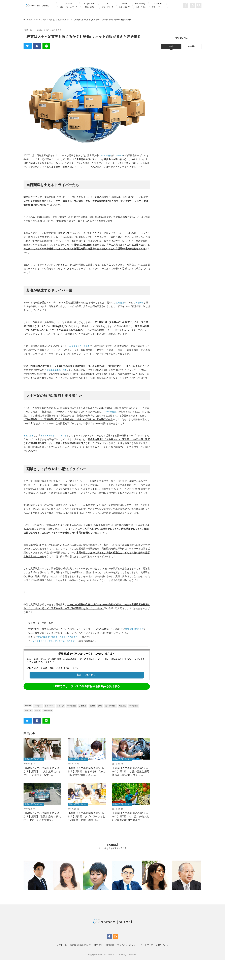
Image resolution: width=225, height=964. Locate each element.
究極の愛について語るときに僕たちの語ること (61, 640)
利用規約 (110, 949)
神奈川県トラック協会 (80, 346)
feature (158, 5)
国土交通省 (29, 439)
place (107, 5)
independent (89, 5)
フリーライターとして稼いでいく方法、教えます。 (56, 644)
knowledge (140, 5)
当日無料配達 (120, 709)
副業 (108, 709)
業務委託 (133, 709)
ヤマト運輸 (107, 155)
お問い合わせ (162, 949)
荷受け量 (42, 714)
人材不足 (89, 709)
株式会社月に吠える (135, 633)
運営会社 (98, 949)
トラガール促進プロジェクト (57, 439)
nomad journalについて (80, 949)
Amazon (121, 155)
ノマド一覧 (62, 949)
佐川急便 (120, 302)
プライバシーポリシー (127, 949)
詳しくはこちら (86, 678)
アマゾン (39, 709)
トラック (64, 709)
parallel (68, 5)
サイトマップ (147, 949)
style (124, 5)
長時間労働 (64, 714)
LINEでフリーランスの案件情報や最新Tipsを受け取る (87, 690)
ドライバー (52, 709)
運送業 (53, 714)
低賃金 (100, 709)
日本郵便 (141, 302)
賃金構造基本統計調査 (57, 370)
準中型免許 (112, 415)
